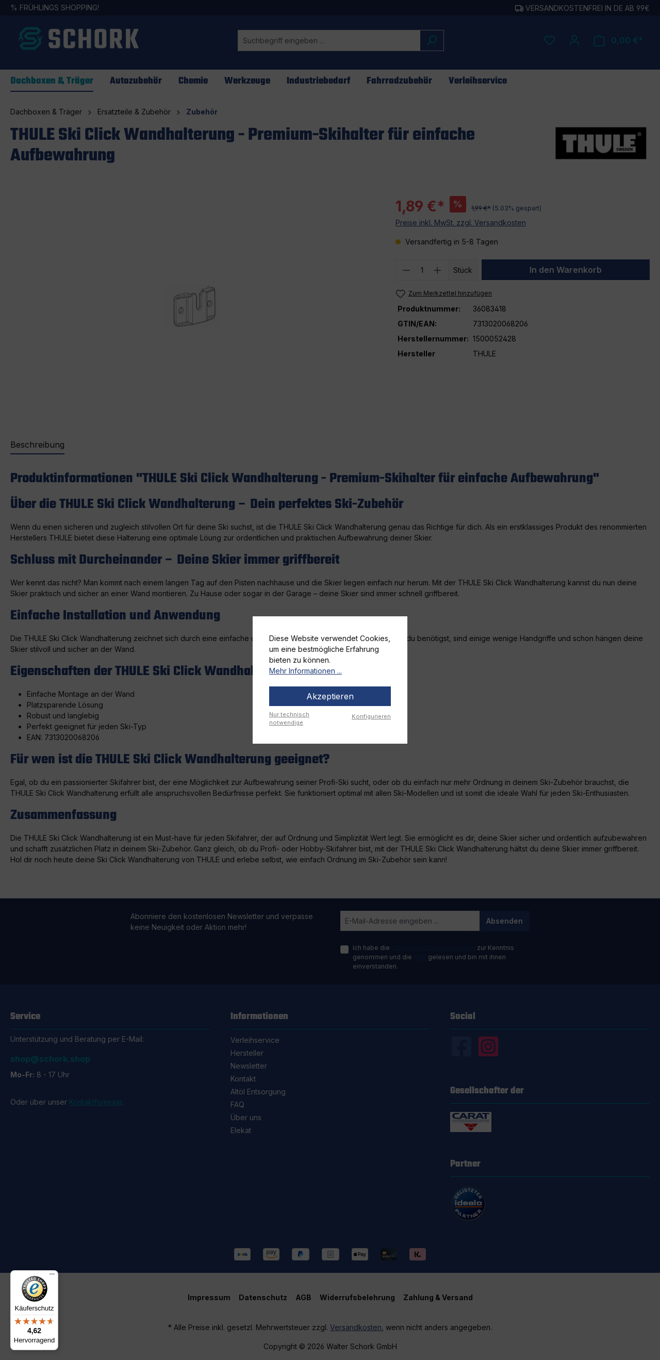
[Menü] (52, 1276)
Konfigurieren (371, 716)
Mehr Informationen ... (305, 670)
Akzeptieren (330, 696)
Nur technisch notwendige (289, 719)
